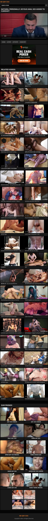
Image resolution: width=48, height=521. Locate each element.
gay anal (23, 42)
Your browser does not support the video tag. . (24, 26)
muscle (16, 42)
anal (10, 42)
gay (4, 42)
